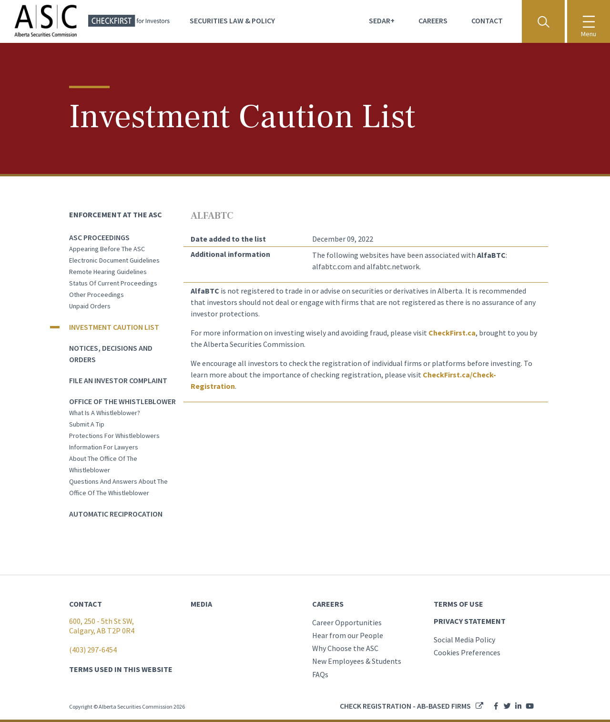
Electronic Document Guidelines (114, 260)
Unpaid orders (90, 306)
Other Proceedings (96, 294)
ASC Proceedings (99, 237)
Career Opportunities (347, 622)
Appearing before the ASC (107, 248)
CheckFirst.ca (452, 332)
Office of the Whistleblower (122, 401)
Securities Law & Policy (232, 20)
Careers (432, 20)
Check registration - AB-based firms (405, 706)
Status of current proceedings (113, 283)
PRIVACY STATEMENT (470, 621)
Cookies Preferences (467, 652)
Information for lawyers (103, 447)
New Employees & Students (356, 661)
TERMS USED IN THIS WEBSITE (121, 669)
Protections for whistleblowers (114, 435)
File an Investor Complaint (118, 380)
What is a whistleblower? (104, 412)
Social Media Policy (464, 639)
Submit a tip (86, 424)
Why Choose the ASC (345, 648)
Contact (487, 20)
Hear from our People (347, 635)
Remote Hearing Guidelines (108, 271)
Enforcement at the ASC (115, 214)
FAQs (320, 674)
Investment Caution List (114, 327)
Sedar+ (382, 20)
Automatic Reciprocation (116, 514)
